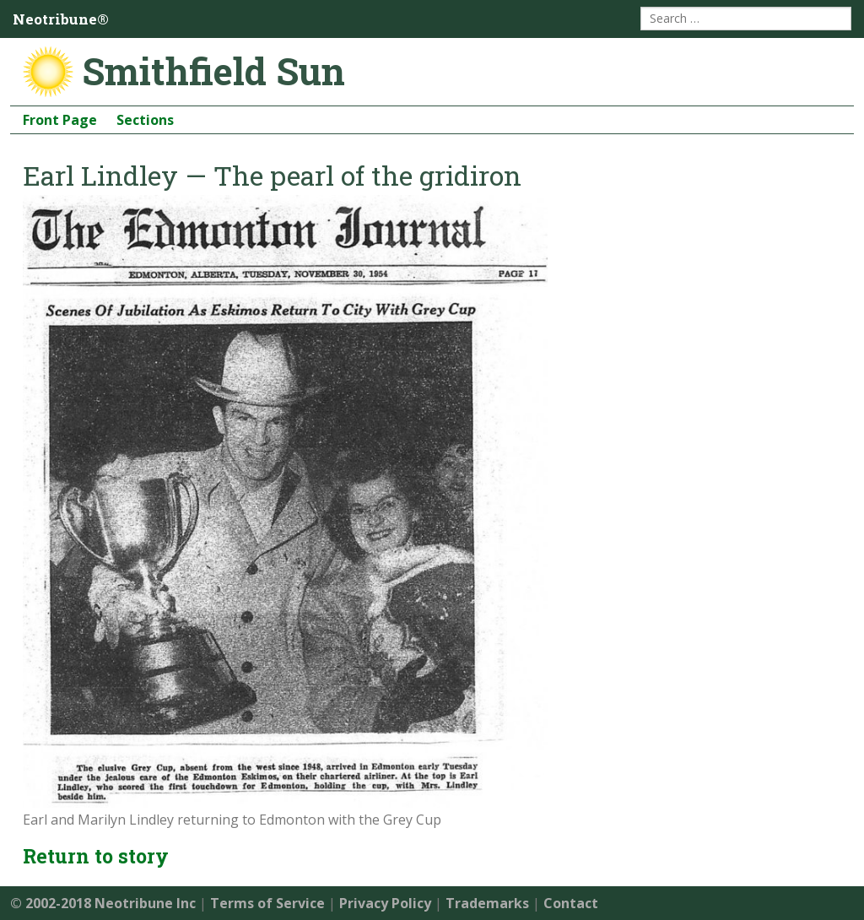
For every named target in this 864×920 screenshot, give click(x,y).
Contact (570, 903)
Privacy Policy (385, 903)
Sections (145, 120)
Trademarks (487, 903)
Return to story (96, 856)
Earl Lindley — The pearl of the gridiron (272, 175)
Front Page (60, 120)
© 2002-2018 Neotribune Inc (103, 903)
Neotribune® (61, 19)
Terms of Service (267, 903)
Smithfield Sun (213, 70)
